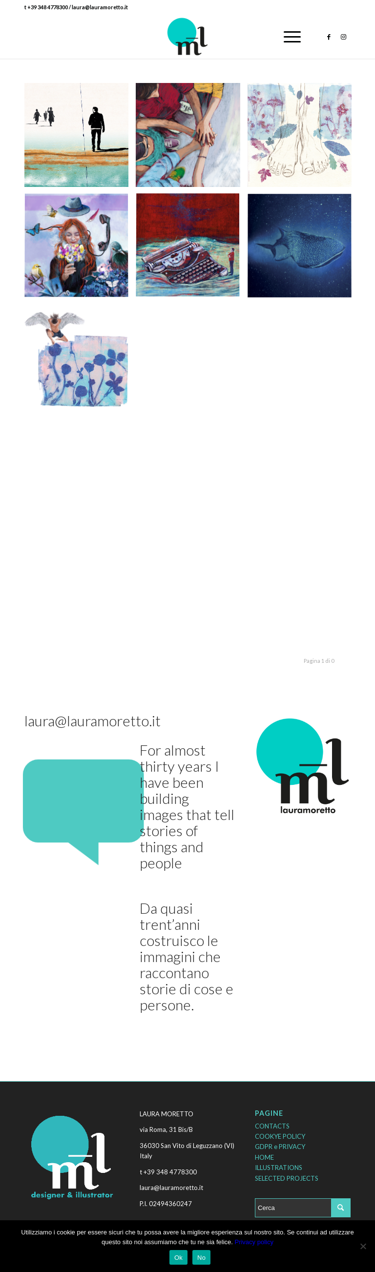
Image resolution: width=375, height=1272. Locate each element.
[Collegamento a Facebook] (328, 36)
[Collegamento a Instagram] (343, 36)
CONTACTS (272, 1126)
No (201, 1257)
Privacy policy (253, 1242)
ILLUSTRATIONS (278, 1167)
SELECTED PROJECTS (286, 1178)
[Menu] (287, 37)
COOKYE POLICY (280, 1136)
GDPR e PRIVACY (280, 1146)
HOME (264, 1157)
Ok (178, 1257)
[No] (363, 1246)
